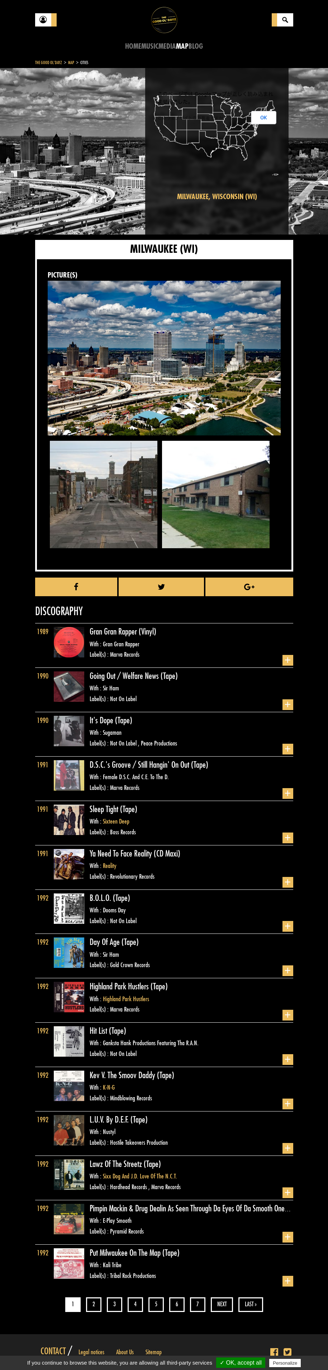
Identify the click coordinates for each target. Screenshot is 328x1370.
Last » (251, 1304)
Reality (110, 866)
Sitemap (154, 1352)
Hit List (99, 1031)
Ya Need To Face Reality (122, 853)
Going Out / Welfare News (125, 676)
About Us (125, 1352)
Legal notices (91, 1352)
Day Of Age (106, 942)
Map (182, 46)
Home (133, 46)
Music (149, 46)
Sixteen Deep (116, 821)
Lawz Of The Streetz (117, 1164)
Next (222, 1304)
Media (167, 46)
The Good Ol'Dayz (48, 63)
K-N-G (109, 1087)
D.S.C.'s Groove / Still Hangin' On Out (140, 765)
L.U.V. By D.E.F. (110, 1119)
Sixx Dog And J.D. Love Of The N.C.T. (140, 1176)
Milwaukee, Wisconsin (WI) (217, 197)
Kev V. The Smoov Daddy (123, 1075)
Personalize (285, 1363)
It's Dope (102, 720)
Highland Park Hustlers (120, 986)
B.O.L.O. (101, 898)
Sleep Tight (105, 809)
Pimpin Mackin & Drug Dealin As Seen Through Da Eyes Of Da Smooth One (188, 1208)
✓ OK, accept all (241, 1363)
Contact (53, 1351)
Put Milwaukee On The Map (126, 1253)
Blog (196, 46)
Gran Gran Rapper (114, 631)
